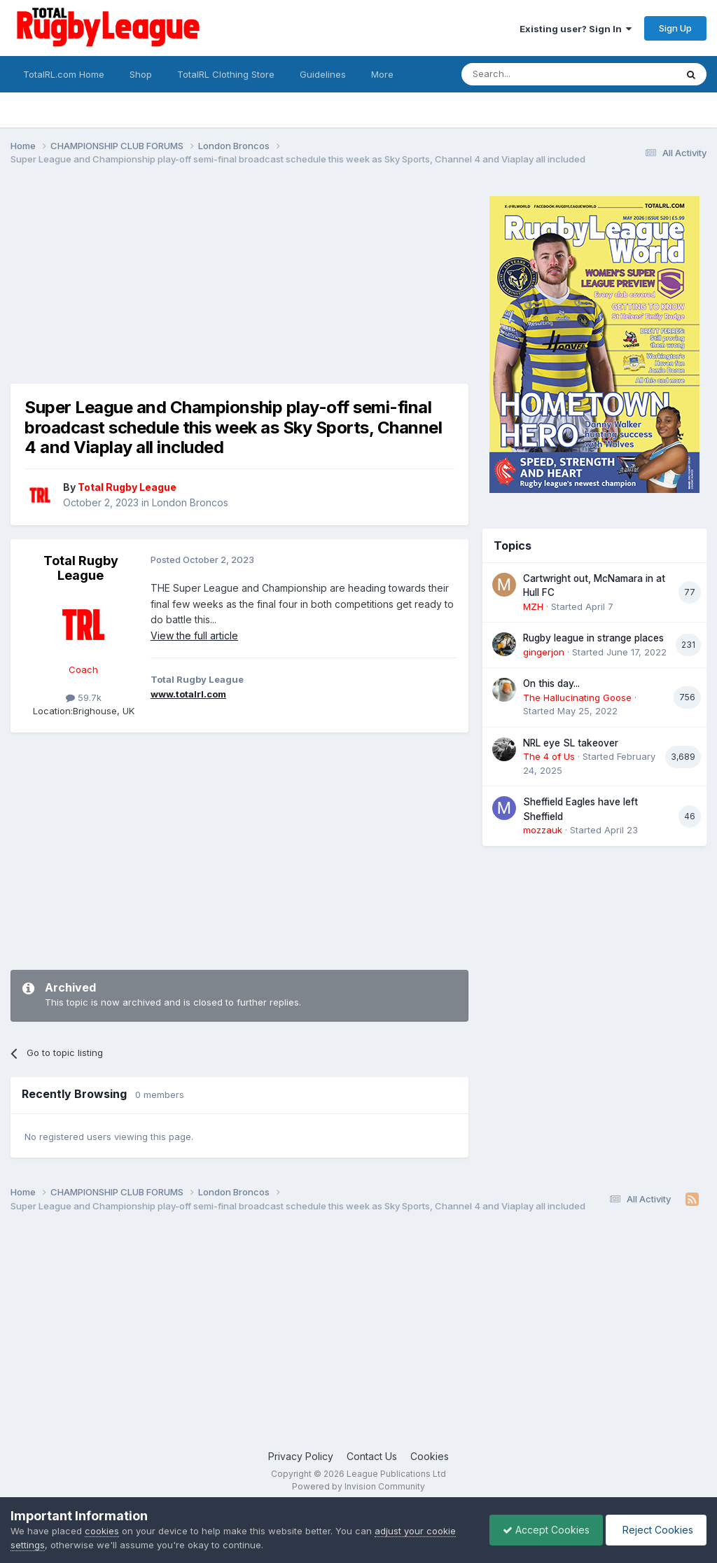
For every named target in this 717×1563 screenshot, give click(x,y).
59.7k (84, 697)
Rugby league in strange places (593, 638)
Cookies (429, 1456)
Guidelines (323, 74)
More (382, 74)
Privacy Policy (300, 1456)
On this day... (551, 683)
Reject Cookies (655, 1530)
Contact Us (372, 1456)
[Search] (532, 74)
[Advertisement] (174, 286)
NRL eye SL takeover (570, 743)
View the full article (194, 635)
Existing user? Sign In (576, 28)
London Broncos (190, 502)
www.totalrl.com (188, 694)
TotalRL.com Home (63, 74)
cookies (102, 1530)
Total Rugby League (80, 568)
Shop (141, 74)
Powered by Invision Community (358, 1486)
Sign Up (675, 28)
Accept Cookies (542, 1530)
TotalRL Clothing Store (225, 74)
